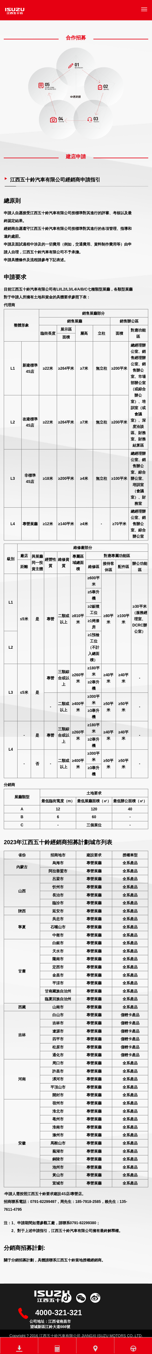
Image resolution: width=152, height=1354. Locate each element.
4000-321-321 (58, 1312)
